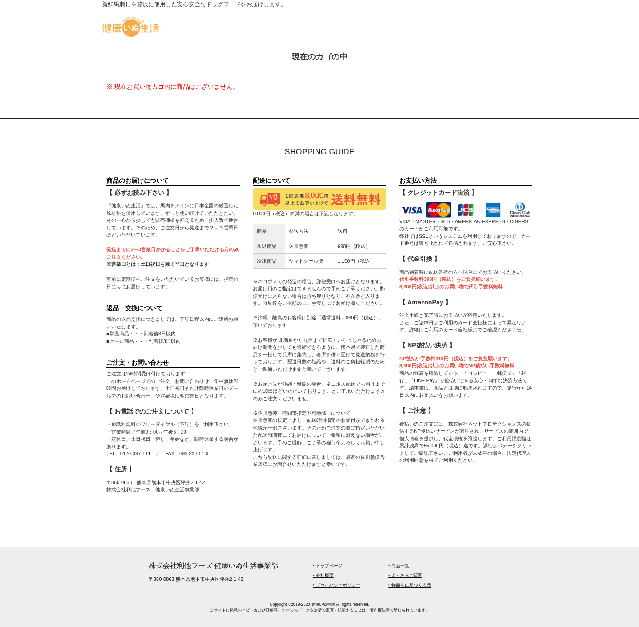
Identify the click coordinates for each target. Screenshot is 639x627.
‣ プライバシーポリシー (336, 585)
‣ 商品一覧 (398, 565)
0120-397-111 (135, 453)
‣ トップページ (328, 565)
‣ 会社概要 (323, 575)
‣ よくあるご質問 (405, 575)
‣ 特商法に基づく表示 (409, 585)
